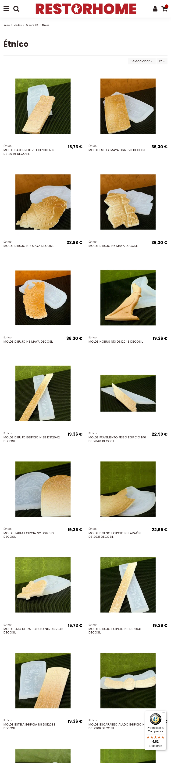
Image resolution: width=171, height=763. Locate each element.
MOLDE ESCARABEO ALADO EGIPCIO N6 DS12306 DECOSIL (117, 726)
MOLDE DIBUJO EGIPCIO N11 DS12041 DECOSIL (115, 631)
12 (162, 61)
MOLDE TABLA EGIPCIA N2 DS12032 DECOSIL (29, 535)
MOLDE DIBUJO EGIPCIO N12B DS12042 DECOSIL (32, 439)
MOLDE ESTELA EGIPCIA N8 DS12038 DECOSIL (29, 726)
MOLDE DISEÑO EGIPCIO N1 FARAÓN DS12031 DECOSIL (115, 535)
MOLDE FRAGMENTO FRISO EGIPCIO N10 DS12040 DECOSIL (117, 439)
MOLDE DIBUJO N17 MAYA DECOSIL (29, 246)
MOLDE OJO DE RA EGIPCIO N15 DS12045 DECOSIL (33, 631)
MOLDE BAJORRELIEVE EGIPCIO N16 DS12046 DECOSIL (29, 152)
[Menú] (163, 713)
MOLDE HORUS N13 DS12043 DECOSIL (116, 341)
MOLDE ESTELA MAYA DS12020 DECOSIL (117, 150)
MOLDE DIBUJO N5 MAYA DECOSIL (113, 246)
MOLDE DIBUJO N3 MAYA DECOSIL (28, 341)
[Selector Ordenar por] (141, 61)
